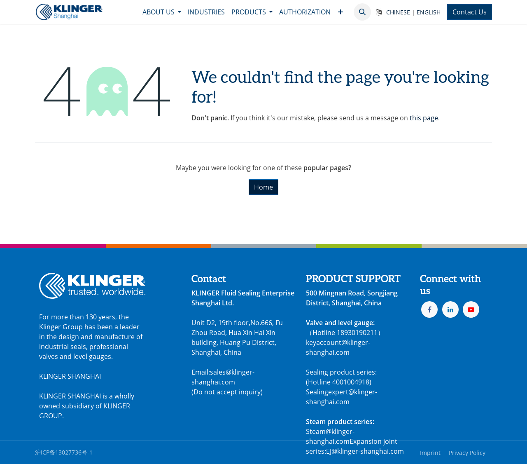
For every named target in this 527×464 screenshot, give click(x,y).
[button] (362, 12)
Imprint (430, 453)
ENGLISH (429, 12)
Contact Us (469, 11)
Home (263, 187)
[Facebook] (429, 309)
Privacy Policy (467, 453)
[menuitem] (161, 12)
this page (424, 117)
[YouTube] (471, 309)
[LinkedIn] (450, 309)
